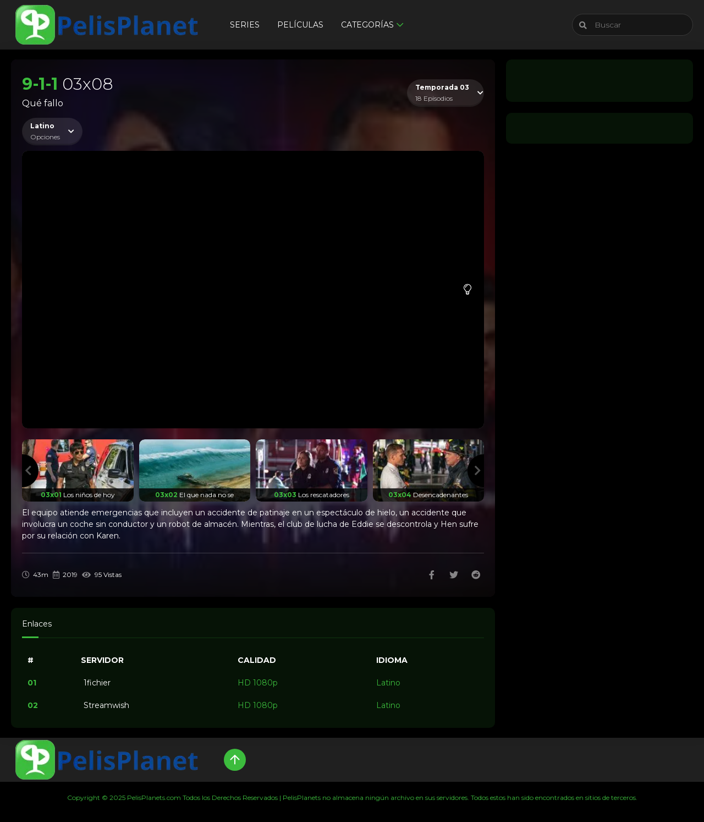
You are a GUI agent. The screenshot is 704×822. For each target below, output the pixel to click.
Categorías (367, 25)
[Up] (235, 760)
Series (245, 25)
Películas (300, 25)
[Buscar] (632, 25)
